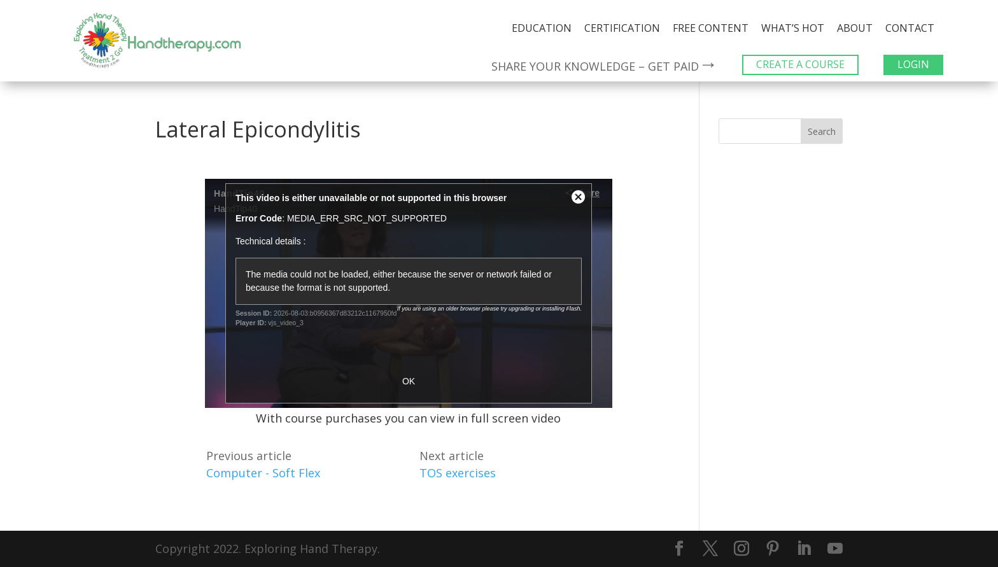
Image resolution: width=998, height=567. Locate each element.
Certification (622, 28)
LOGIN (913, 64)
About (855, 28)
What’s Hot (792, 28)
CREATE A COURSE (800, 64)
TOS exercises (457, 472)
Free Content (711, 28)
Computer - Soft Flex (263, 472)
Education (542, 28)
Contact (909, 28)
